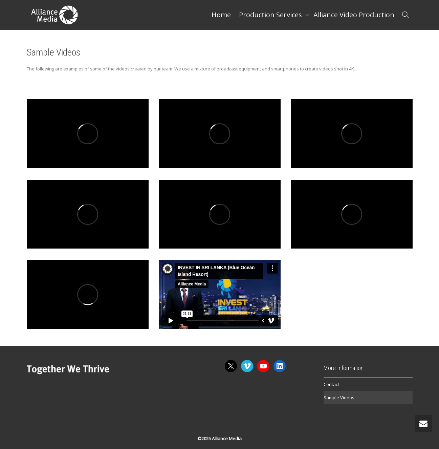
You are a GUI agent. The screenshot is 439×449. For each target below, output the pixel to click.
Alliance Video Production (353, 14)
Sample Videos (339, 397)
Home (221, 14)
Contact (331, 384)
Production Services (271, 14)
